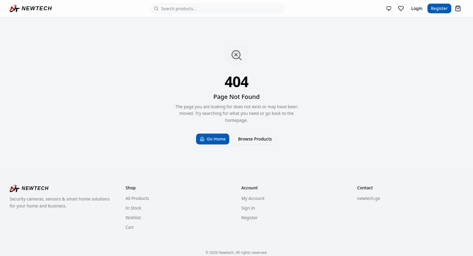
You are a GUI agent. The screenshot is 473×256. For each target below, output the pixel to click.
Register (439, 8)
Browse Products (255, 139)
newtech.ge (368, 198)
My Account (253, 198)
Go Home (213, 139)
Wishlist (133, 217)
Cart (129, 227)
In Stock (133, 208)
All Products (137, 198)
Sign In (248, 208)
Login (416, 8)
